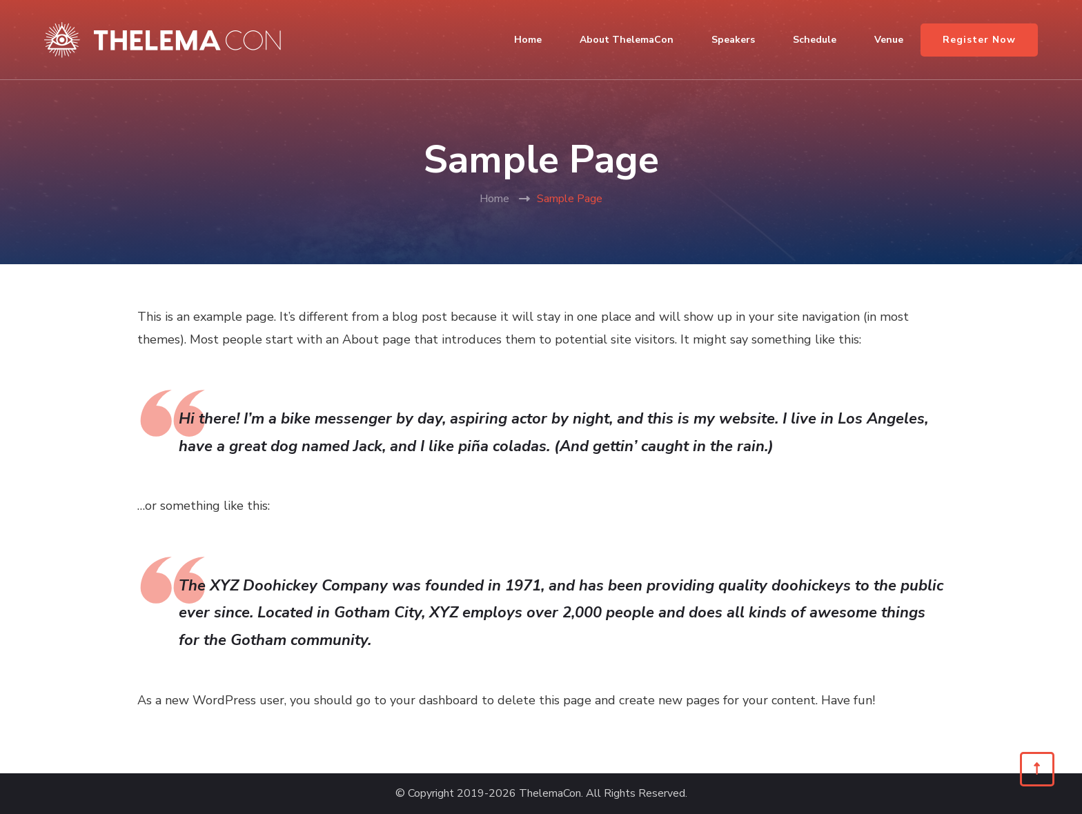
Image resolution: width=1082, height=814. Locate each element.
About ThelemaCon (626, 39)
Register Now (979, 39)
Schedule (814, 39)
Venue (888, 39)
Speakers (733, 39)
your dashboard (434, 700)
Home (528, 39)
